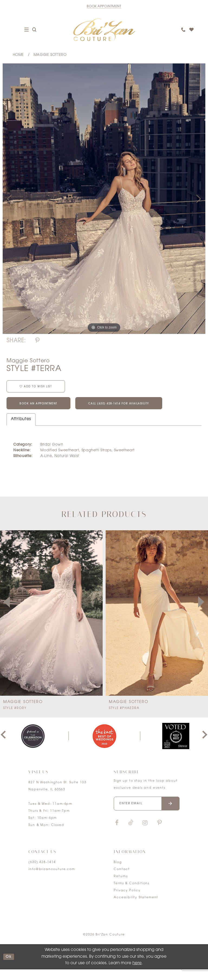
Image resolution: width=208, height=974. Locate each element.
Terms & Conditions (132, 888)
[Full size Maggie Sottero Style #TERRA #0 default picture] (104, 198)
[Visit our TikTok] (130, 827)
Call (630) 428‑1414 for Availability (134, 407)
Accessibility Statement (136, 902)
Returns (121, 881)
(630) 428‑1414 (42, 867)
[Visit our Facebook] (117, 827)
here (137, 968)
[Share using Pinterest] (37, 340)
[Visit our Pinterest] (159, 827)
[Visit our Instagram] (145, 827)
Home (18, 55)
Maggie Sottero (50, 55)
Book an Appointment (42, 407)
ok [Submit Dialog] (9, 961)
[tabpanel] (104, 198)
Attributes (21, 424)
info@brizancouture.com (51, 874)
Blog (118, 867)
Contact (122, 874)
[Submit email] (170, 808)
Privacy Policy (127, 895)
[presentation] (102, 618)
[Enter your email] (146, 808)
